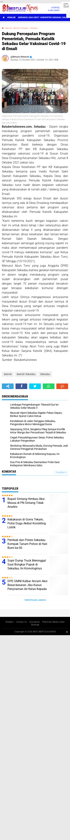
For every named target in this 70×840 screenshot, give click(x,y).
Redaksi (9, 622)
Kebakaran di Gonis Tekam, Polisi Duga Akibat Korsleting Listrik (26, 523)
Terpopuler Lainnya (35, 600)
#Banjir (11, 17)
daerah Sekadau (20, 28)
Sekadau (34, 28)
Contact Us (21, 622)
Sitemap (35, 624)
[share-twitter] (35, 386)
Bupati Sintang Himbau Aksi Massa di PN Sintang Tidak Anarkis (26, 502)
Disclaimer (34, 622)
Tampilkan (60, 472)
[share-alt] (8, 386)
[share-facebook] (21, 386)
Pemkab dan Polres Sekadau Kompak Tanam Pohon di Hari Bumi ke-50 (27, 544)
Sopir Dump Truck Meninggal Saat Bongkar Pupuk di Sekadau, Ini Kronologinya (26, 564)
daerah (8, 28)
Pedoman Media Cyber (53, 622)
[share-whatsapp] (49, 386)
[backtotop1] (67, 632)
